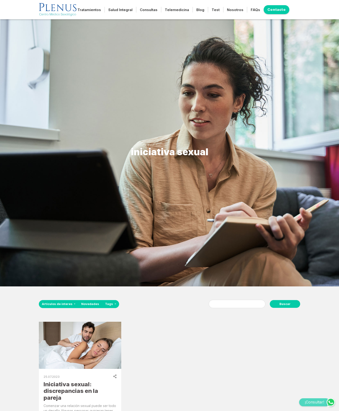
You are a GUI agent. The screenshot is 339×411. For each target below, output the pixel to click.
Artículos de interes (57, 304)
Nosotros (235, 10)
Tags (109, 304)
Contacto (276, 9)
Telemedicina (177, 10)
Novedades (90, 304)
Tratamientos (89, 10)
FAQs (255, 10)
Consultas (148, 10)
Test (216, 10)
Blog (200, 10)
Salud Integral (120, 10)
